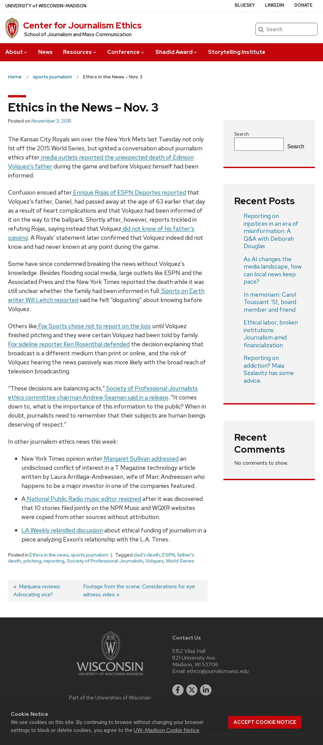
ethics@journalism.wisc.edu (218, 671)
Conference (126, 52)
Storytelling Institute (236, 52)
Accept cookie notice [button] (265, 722)
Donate (304, 5)
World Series (180, 560)
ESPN (168, 554)
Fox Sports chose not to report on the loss (94, 326)
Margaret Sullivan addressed (141, 458)
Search (241, 134)
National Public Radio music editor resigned (83, 499)
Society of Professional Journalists (105, 560)
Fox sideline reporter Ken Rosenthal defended (69, 344)
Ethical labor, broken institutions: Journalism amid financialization (271, 333)
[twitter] (192, 690)
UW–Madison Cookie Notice (166, 730)
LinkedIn (274, 5)
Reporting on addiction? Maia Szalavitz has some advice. (269, 369)
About (16, 52)
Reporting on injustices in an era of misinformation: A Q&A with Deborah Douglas (271, 231)
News (45, 52)
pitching (32, 560)
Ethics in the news (48, 554)
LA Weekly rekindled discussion (62, 530)
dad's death (147, 554)
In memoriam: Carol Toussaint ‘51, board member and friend (270, 302)
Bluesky (245, 5)
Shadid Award (176, 52)
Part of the (110, 697)
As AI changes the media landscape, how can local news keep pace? (273, 270)
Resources (80, 52)
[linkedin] (205, 690)
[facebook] (178, 690)
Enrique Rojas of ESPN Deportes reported (129, 192)
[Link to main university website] (109, 676)
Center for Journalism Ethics (82, 25)
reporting (54, 560)
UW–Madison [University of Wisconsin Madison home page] (45, 6)
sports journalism (89, 554)
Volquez (154, 560)
